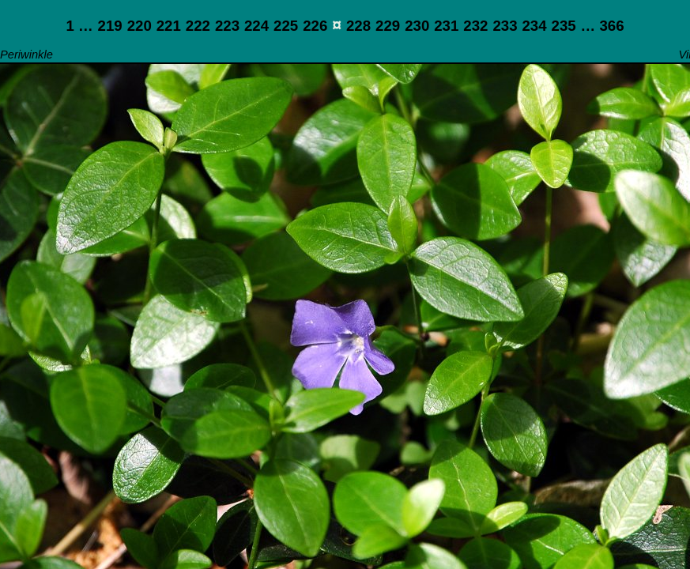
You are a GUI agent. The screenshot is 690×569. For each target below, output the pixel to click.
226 (315, 25)
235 (564, 25)
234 (534, 25)
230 (417, 25)
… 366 (602, 25)
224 (256, 25)
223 (227, 25)
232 (475, 25)
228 (358, 25)
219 (110, 25)
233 (504, 25)
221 (168, 25)
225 (285, 25)
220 (139, 25)
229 (387, 25)
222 (198, 25)
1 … (79, 25)
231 (446, 25)
